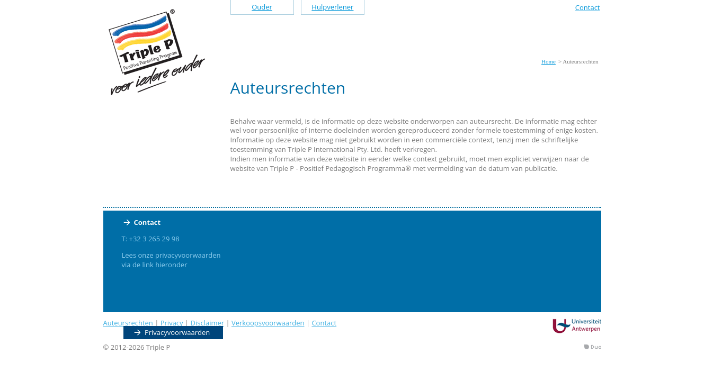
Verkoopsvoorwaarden (268, 323)
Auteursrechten (128, 323)
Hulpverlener (332, 7)
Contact (587, 7)
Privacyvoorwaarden (177, 332)
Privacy (172, 323)
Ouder (262, 7)
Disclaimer (208, 323)
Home (548, 61)
